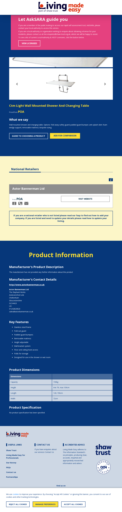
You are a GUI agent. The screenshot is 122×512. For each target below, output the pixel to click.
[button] (17, 84)
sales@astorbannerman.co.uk (21, 311)
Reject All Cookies (18, 504)
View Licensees (29, 43)
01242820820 (14, 309)
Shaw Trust (11, 450)
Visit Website (85, 198)
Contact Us (49, 452)
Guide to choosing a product (28, 136)
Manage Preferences (45, 504)
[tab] (25, 167)
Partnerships (12, 477)
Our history (11, 462)
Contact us (11, 472)
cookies (16, 494)
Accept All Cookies (73, 504)
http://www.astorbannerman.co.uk (27, 284)
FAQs (8, 467)
